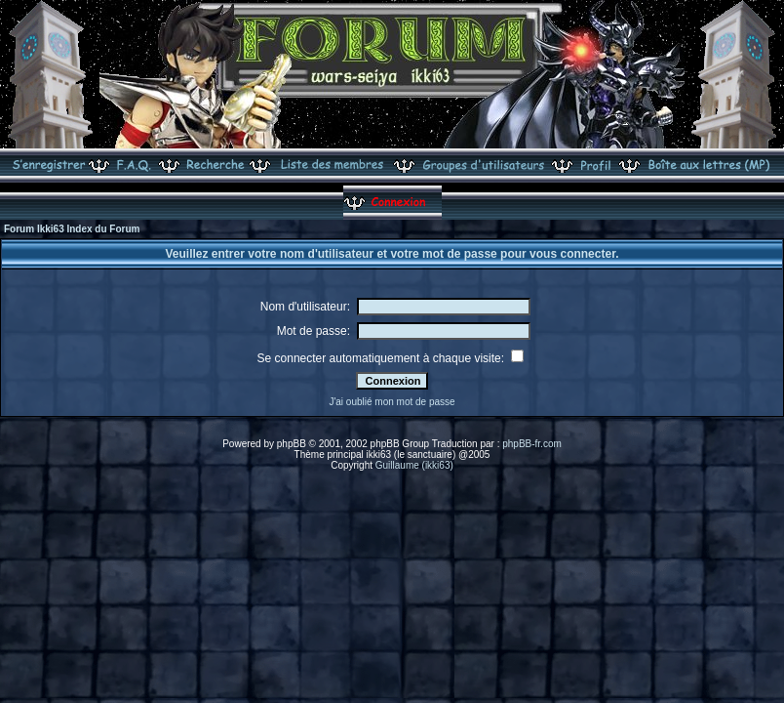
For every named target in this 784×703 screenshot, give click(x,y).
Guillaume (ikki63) (414, 465)
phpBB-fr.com (532, 443)
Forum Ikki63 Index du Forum (71, 229)
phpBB (291, 443)
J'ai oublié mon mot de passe (391, 401)
